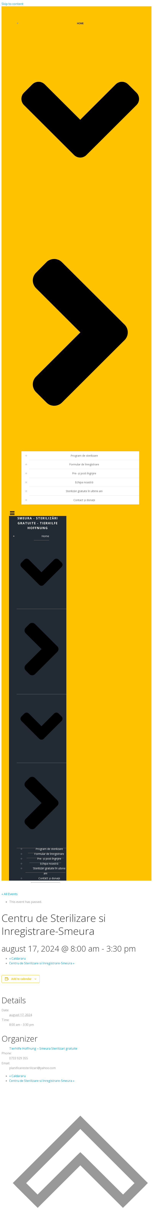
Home (42, 688)
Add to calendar (21, 977)
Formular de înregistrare (84, 463)
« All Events (10, 893)
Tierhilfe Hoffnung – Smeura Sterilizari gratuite (43, 1047)
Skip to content (12, 4)
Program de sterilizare (84, 454)
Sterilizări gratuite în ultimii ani (84, 490)
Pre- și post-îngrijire (84, 472)
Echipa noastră (84, 481)
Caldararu (17, 957)
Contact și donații (84, 499)
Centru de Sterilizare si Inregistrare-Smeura (41, 962)
